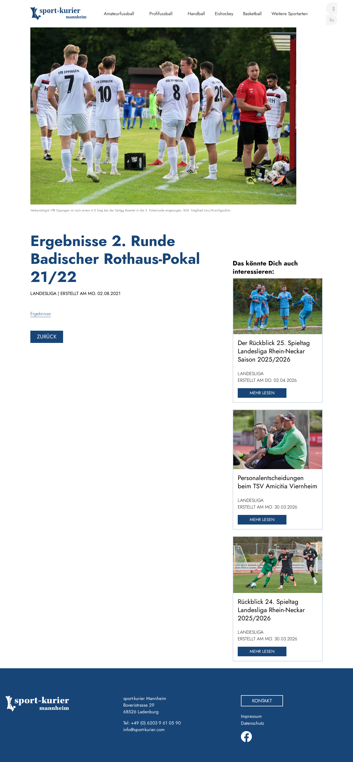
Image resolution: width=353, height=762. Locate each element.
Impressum (251, 716)
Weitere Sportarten (290, 13)
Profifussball (161, 13)
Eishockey (224, 13)
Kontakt (262, 700)
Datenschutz (252, 723)
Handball (196, 13)
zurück (46, 337)
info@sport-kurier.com (144, 729)
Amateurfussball (119, 13)
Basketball (252, 13)
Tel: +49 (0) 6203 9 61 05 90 (152, 723)
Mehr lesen (262, 393)
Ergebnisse (40, 313)
